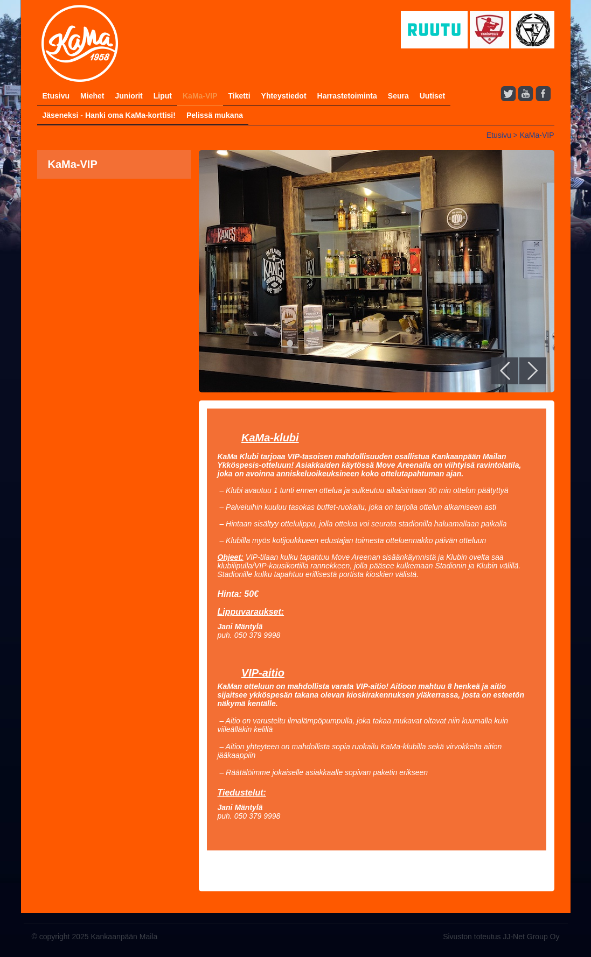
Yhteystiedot (284, 96)
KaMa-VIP (200, 96)
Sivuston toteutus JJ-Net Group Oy (501, 936)
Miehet (92, 96)
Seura (398, 96)
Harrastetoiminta (347, 96)
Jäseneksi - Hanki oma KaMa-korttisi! (109, 115)
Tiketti (239, 96)
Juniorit (128, 96)
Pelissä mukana (214, 115)
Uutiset (432, 96)
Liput (163, 96)
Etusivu (56, 96)
